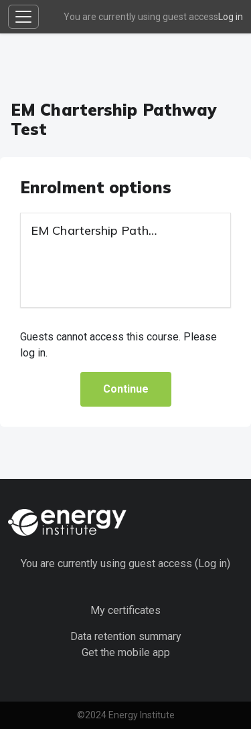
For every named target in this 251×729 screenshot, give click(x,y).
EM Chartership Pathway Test (117, 230)
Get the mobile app (126, 652)
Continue (126, 389)
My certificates (125, 610)
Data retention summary (125, 636)
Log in (230, 16)
